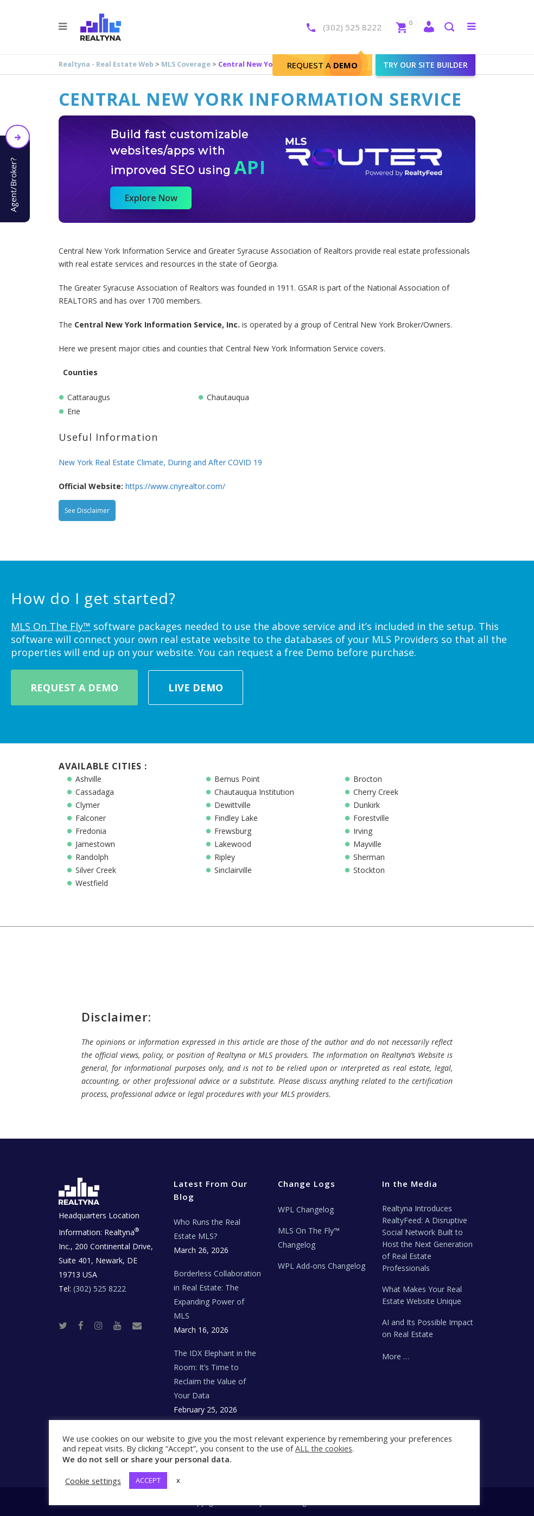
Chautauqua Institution (254, 792)
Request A (322, 65)
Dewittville (232, 805)
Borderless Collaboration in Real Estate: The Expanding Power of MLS (217, 1294)
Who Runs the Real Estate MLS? (207, 1229)
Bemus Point (237, 779)
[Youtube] (121, 1325)
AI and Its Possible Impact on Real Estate (427, 1328)
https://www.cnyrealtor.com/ (175, 486)
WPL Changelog (306, 1209)
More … (395, 1356)
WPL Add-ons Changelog (321, 1266)
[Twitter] (67, 1325)
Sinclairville (233, 870)
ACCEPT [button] (148, 1480)
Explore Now (151, 198)
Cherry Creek (375, 792)
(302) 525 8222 (352, 27)
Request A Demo (74, 687)
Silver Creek (95, 870)
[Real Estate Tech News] (137, 1325)
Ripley (224, 857)
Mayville (367, 844)
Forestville (371, 818)
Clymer (87, 805)
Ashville (88, 779)
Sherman (369, 857)
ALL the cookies (323, 1448)
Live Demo (195, 687)
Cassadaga (94, 792)
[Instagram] (102, 1325)
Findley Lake (236, 818)
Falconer (90, 818)
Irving (362, 831)
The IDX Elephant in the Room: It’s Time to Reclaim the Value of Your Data (215, 1374)
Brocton (367, 779)
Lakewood (232, 844)
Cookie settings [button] (93, 1481)
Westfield (91, 883)
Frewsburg (232, 831)
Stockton (369, 870)
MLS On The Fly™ (51, 626)
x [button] (178, 1480)
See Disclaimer (87, 510)
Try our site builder (425, 65)
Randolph (92, 857)
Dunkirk (366, 805)
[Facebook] (85, 1325)
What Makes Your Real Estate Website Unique (422, 1295)
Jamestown (95, 844)
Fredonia (90, 831)
